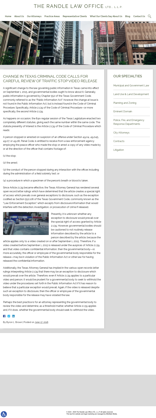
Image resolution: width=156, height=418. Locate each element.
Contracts (118, 141)
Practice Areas (52, 16)
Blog (127, 16)
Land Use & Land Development (131, 94)
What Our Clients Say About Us (106, 16)
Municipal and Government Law (131, 85)
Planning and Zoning (124, 102)
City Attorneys (121, 132)
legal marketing (89, 414)
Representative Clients (75, 16)
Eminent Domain (122, 111)
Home (8, 16)
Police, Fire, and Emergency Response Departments (128, 122)
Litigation (118, 149)
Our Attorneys (34, 16)
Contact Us (139, 16)
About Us (19, 16)
